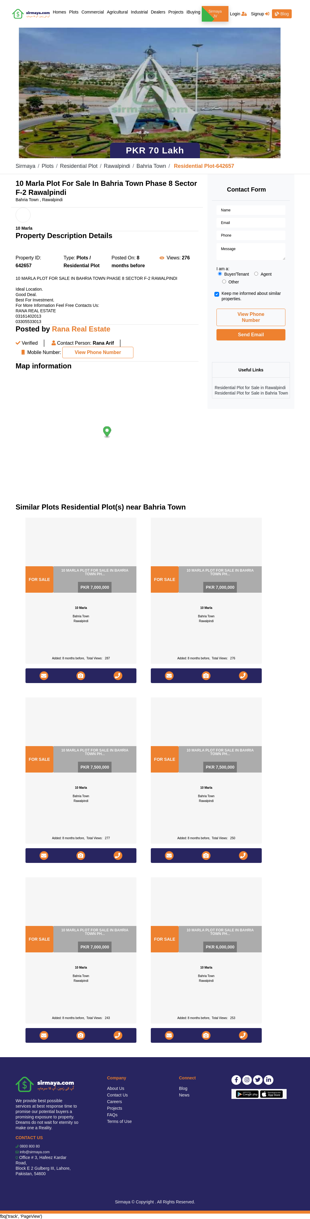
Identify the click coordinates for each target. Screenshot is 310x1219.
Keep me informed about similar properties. (251, 296)
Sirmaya (25, 166)
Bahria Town (151, 166)
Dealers (158, 12)
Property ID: (28, 257)
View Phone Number (98, 352)
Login (238, 13)
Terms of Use (119, 1121)
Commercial (93, 12)
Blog (282, 13)
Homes (60, 11)
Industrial (139, 12)
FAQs (112, 1114)
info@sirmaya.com (35, 1152)
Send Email (251, 334)
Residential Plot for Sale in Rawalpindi (250, 387)
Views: (174, 257)
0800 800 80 (30, 1146)
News (184, 1095)
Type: (69, 257)
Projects (175, 12)
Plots (74, 12)
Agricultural (117, 12)
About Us (115, 1088)
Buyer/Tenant (233, 274)
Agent (263, 274)
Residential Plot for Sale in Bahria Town (251, 393)
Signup (260, 13)
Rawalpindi (117, 166)
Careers (114, 1101)
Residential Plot (78, 166)
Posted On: (124, 257)
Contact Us (117, 1095)
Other (230, 282)
